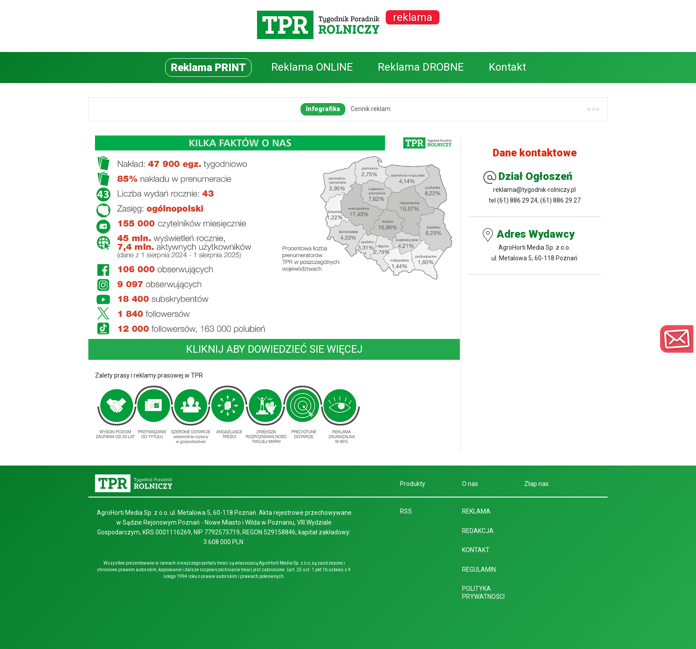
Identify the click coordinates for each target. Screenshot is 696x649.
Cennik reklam (198, 108)
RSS (406, 511)
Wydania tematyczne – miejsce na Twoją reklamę (493, 108)
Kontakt (507, 67)
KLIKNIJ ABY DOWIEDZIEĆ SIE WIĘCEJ (274, 349)
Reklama (476, 511)
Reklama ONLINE (312, 67)
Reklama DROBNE (421, 67)
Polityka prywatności (483, 592)
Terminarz (342, 108)
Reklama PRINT (208, 67)
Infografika (151, 108)
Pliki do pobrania (390, 108)
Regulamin (302, 108)
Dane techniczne (252, 108)
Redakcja (478, 530)
